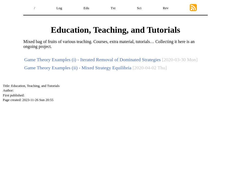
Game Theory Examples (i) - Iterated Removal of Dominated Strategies (92, 59)
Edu (86, 8)
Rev (166, 8)
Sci (139, 8)
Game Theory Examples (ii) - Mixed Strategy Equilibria (77, 67)
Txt (113, 8)
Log (59, 8)
